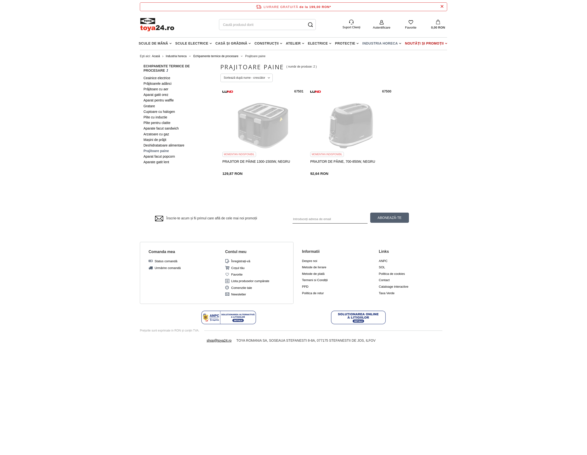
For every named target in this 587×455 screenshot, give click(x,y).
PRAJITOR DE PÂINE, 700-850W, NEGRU (330, 161)
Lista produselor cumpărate (250, 281)
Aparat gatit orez (155, 95)
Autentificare (381, 27)
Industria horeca (380, 43)
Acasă (156, 56)
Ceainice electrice (156, 78)
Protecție (345, 43)
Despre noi (309, 261)
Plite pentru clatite (156, 123)
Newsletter (238, 294)
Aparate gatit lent (156, 162)
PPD (305, 287)
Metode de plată (313, 274)
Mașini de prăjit (154, 140)
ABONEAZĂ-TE (390, 218)
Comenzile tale (241, 288)
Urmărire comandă (168, 268)
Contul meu (236, 252)
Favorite (410, 27)
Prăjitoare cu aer (155, 89)
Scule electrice (191, 43)
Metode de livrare (314, 267)
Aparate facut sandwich (161, 128)
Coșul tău (238, 268)
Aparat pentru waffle (158, 100)
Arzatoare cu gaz (156, 134)
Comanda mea (162, 252)
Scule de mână (153, 43)
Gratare (149, 106)
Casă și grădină (231, 43)
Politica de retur (313, 293)
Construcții (267, 43)
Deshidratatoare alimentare (163, 145)
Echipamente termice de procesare (215, 56)
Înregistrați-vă (240, 261)
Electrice (318, 43)
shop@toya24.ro (219, 340)
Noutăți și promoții (424, 43)
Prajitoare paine (156, 151)
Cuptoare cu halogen (159, 112)
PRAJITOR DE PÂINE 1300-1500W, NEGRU (256, 161)
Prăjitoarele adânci (157, 83)
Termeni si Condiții (315, 280)
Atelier (293, 43)
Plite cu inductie (155, 117)
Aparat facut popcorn (159, 156)
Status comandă (166, 261)
